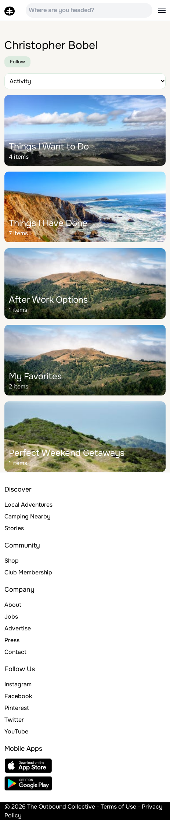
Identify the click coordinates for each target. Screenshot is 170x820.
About (12, 605)
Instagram (18, 684)
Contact (15, 652)
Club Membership (28, 572)
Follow (17, 62)
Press (11, 640)
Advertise (17, 628)
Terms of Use (118, 806)
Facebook (18, 696)
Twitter (14, 720)
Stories (14, 528)
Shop (11, 560)
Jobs (11, 616)
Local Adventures (28, 504)
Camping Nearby (27, 516)
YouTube (16, 731)
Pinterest (16, 708)
